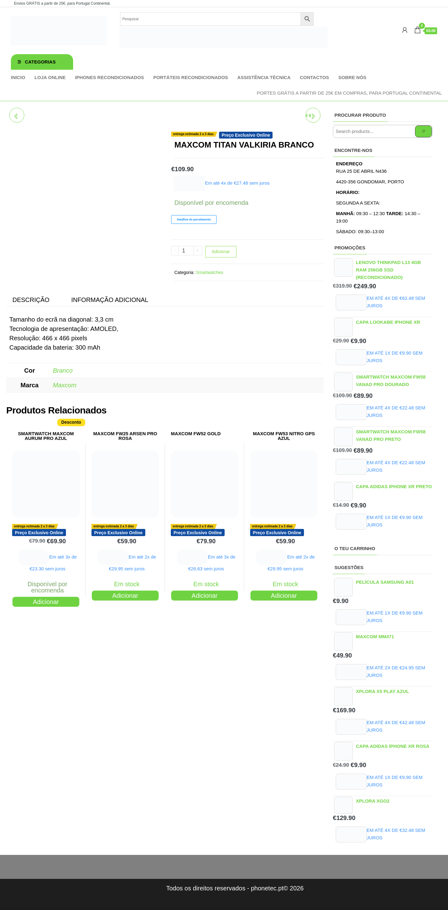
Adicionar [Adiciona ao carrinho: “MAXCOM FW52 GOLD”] (204, 595)
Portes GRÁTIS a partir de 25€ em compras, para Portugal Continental (349, 93)
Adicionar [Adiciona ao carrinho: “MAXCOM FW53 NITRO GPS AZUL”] (284, 595)
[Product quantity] (186, 250)
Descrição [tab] (30, 299)
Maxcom (65, 385)
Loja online (50, 77)
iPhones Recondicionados (109, 77)
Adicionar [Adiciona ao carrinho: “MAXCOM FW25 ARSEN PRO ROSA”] (125, 595)
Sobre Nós (352, 77)
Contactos (314, 77)
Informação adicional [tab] (109, 299)
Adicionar (221, 251)
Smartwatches (209, 272)
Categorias (40, 61)
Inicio (18, 77)
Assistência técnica (264, 77)
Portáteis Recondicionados (190, 77)
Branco (62, 370)
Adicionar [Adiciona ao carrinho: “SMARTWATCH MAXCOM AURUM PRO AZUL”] (46, 601)
